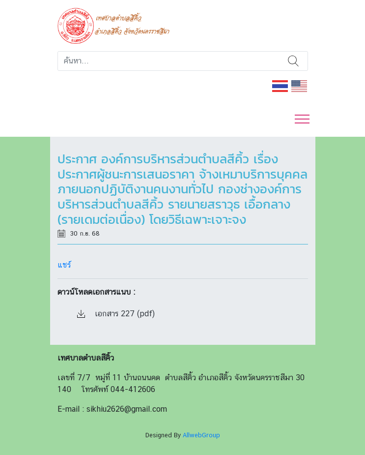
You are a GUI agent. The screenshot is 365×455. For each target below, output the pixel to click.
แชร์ (64, 265)
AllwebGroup (201, 435)
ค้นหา (294, 61)
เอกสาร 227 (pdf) (116, 313)
